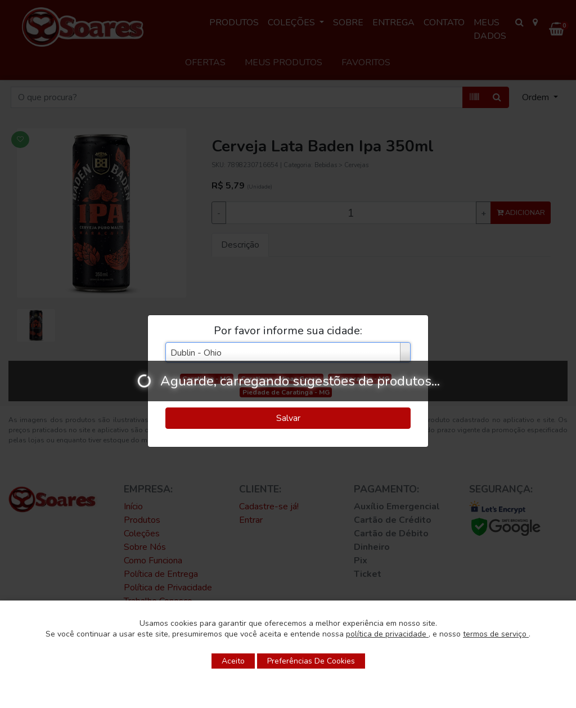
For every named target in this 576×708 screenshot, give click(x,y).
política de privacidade (387, 634)
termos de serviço (496, 634)
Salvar (288, 418)
